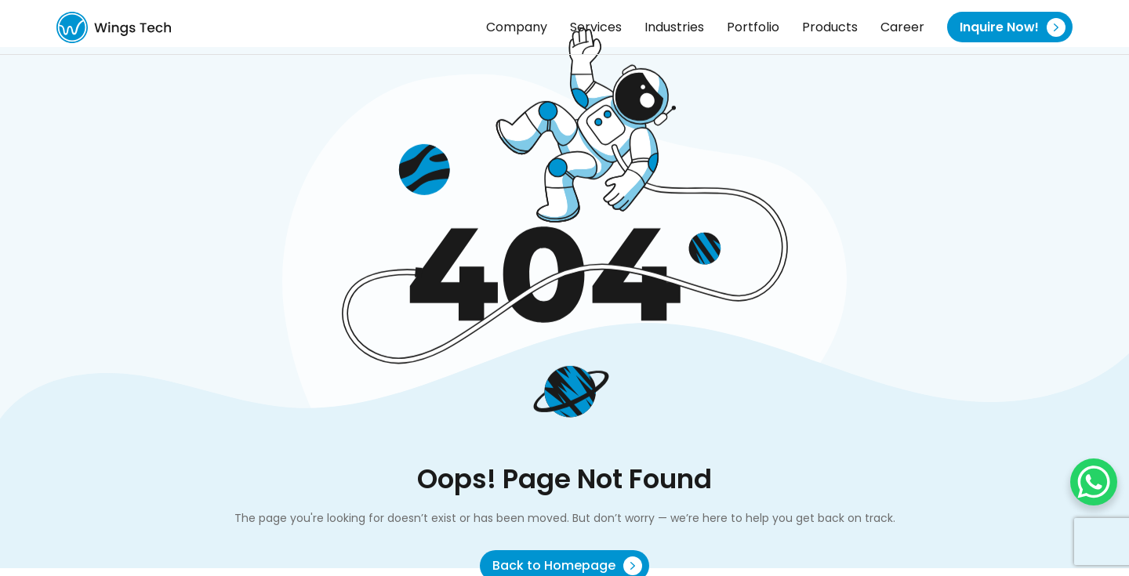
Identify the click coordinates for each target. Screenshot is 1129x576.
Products (830, 27)
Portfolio (753, 27)
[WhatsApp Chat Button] (1093, 481)
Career (902, 27)
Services (596, 27)
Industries (674, 27)
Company (516, 27)
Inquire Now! (1012, 27)
